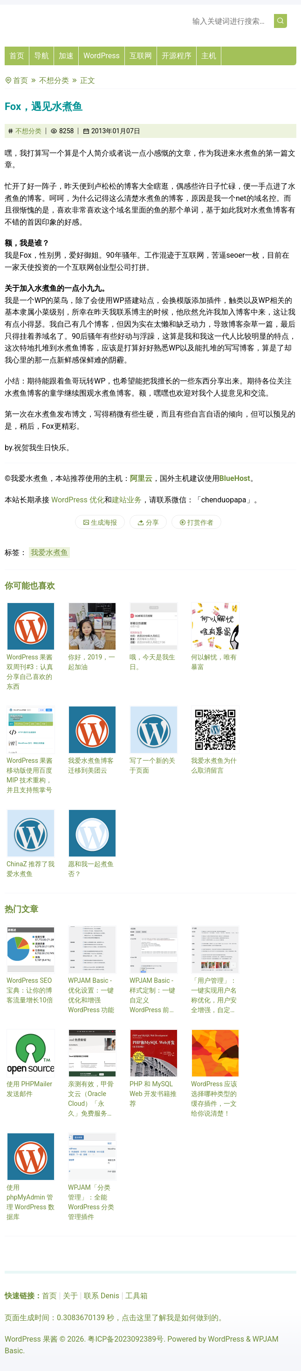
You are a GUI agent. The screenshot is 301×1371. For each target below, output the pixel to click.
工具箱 (136, 1295)
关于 (70, 1295)
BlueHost (234, 478)
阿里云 (141, 478)
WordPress (101, 55)
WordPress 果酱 (31, 1339)
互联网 (141, 55)
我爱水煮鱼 (49, 552)
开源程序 (177, 55)
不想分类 (54, 80)
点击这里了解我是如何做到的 (170, 1317)
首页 (16, 55)
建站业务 (127, 499)
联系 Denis (101, 1295)
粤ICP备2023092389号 (126, 1339)
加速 (66, 55)
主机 (208, 55)
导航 (41, 55)
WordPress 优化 (77, 499)
